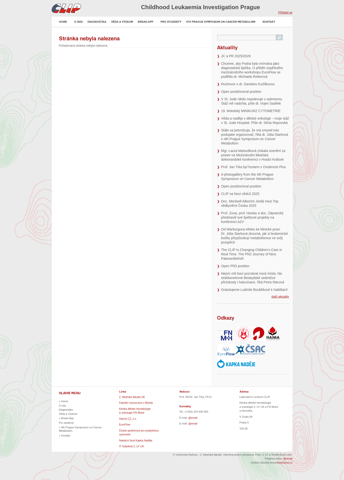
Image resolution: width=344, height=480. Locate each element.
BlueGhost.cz (284, 462)
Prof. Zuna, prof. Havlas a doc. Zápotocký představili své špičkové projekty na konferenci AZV (252, 217)
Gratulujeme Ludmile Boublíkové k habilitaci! (254, 290)
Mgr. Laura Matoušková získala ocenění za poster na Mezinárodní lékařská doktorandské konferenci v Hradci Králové (253, 155)
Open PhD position (235, 266)
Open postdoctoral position (241, 91)
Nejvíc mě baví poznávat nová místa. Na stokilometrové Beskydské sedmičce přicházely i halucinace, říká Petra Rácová (252, 278)
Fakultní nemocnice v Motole (136, 402)
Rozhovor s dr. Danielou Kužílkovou (248, 84)
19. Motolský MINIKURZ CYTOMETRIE (251, 111)
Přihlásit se (285, 12)
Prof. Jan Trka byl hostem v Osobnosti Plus (253, 167)
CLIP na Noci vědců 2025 (240, 194)
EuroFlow (124, 424)
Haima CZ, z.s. (128, 418)
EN (290, 8)
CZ (282, 8)
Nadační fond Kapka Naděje (136, 440)
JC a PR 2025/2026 (236, 56)
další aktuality (280, 296)
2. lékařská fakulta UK (132, 396)
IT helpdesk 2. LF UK (131, 446)
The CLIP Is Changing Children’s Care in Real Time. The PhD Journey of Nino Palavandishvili (251, 254)
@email (192, 417)
